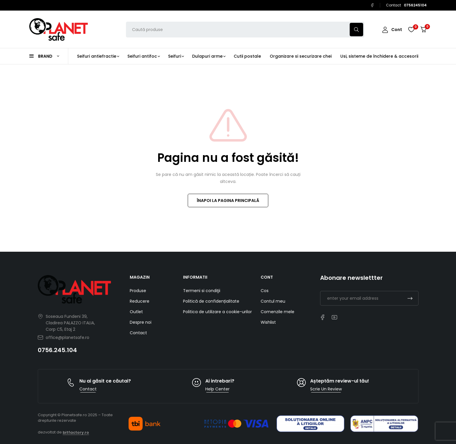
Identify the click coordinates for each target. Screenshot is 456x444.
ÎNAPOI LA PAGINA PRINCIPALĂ (228, 200)
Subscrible (410, 298)
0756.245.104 (57, 350)
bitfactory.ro (76, 432)
